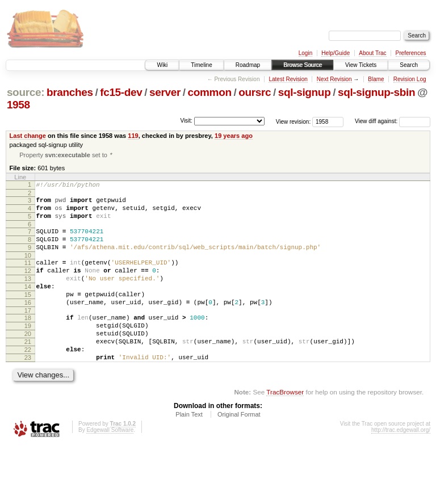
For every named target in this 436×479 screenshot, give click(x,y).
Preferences (411, 53)
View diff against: (392, 121)
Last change (28, 135)
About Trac (372, 53)
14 (27, 304)
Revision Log (409, 79)
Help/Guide (335, 53)
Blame (376, 79)
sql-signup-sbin (376, 92)
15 (27, 314)
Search (409, 65)
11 (27, 275)
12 (27, 285)
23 (27, 389)
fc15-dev (121, 92)
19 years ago (234, 135)
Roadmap (248, 65)
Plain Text (189, 447)
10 (27, 268)
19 (27, 350)
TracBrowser (285, 425)
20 (27, 360)
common (210, 92)
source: (25, 92)
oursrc (254, 92)
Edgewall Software (109, 463)
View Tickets (360, 65)
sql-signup (304, 92)
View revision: (293, 121)
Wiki (162, 65)
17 (27, 333)
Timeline (201, 65)
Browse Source (302, 65)
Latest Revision (288, 79)
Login (305, 53)
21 (27, 370)
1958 (18, 105)
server (165, 92)
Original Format (239, 447)
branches (70, 92)
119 (133, 135)
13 (27, 295)
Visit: (186, 120)
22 (27, 379)
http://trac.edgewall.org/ (400, 463)
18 (27, 341)
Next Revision (334, 79)
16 (27, 324)
